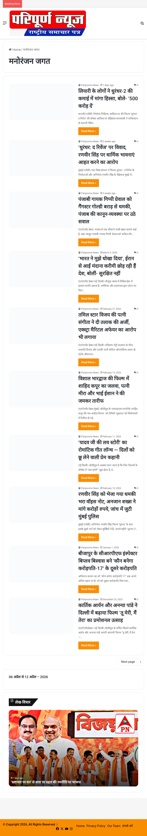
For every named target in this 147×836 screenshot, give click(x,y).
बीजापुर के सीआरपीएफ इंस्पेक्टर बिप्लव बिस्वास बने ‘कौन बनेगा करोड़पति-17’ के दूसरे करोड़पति (107, 561)
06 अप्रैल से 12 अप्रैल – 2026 (28, 677)
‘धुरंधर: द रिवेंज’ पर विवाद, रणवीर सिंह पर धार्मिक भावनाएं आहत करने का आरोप (106, 155)
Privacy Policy (96, 826)
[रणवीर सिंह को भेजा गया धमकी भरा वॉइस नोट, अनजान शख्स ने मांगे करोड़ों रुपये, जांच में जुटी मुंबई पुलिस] (41, 505)
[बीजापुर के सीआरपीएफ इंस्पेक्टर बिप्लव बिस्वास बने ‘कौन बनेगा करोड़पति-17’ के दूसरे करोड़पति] (41, 564)
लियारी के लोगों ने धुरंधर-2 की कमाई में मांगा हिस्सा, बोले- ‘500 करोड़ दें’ (108, 98)
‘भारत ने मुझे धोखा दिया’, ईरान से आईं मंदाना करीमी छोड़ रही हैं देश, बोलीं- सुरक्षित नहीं (107, 266)
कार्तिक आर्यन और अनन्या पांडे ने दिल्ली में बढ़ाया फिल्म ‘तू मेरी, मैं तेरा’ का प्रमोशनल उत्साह (107, 613)
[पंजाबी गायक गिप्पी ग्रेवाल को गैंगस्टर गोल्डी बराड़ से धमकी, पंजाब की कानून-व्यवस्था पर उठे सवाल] (41, 210)
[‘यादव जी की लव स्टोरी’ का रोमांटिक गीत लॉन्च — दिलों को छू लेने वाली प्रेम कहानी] (41, 453)
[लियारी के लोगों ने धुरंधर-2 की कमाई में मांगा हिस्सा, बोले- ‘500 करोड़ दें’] (41, 101)
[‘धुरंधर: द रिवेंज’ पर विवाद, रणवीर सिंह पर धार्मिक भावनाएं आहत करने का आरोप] (41, 158)
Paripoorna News (90, 85)
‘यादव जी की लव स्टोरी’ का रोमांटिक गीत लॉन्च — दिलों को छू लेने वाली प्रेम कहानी (106, 450)
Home (15, 49)
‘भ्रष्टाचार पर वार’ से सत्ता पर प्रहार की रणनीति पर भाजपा (46, 782)
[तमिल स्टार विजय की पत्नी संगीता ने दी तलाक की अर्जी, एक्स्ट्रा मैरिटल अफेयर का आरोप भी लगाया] (41, 325)
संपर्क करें (127, 826)
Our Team (113, 826)
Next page (131, 661)
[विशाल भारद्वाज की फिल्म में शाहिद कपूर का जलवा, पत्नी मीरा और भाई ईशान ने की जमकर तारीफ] (41, 389)
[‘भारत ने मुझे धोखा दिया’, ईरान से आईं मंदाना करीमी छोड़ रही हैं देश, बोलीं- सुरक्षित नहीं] (41, 269)
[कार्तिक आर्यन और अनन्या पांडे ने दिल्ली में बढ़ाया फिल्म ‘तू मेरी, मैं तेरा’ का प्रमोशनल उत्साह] (41, 616)
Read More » (88, 131)
